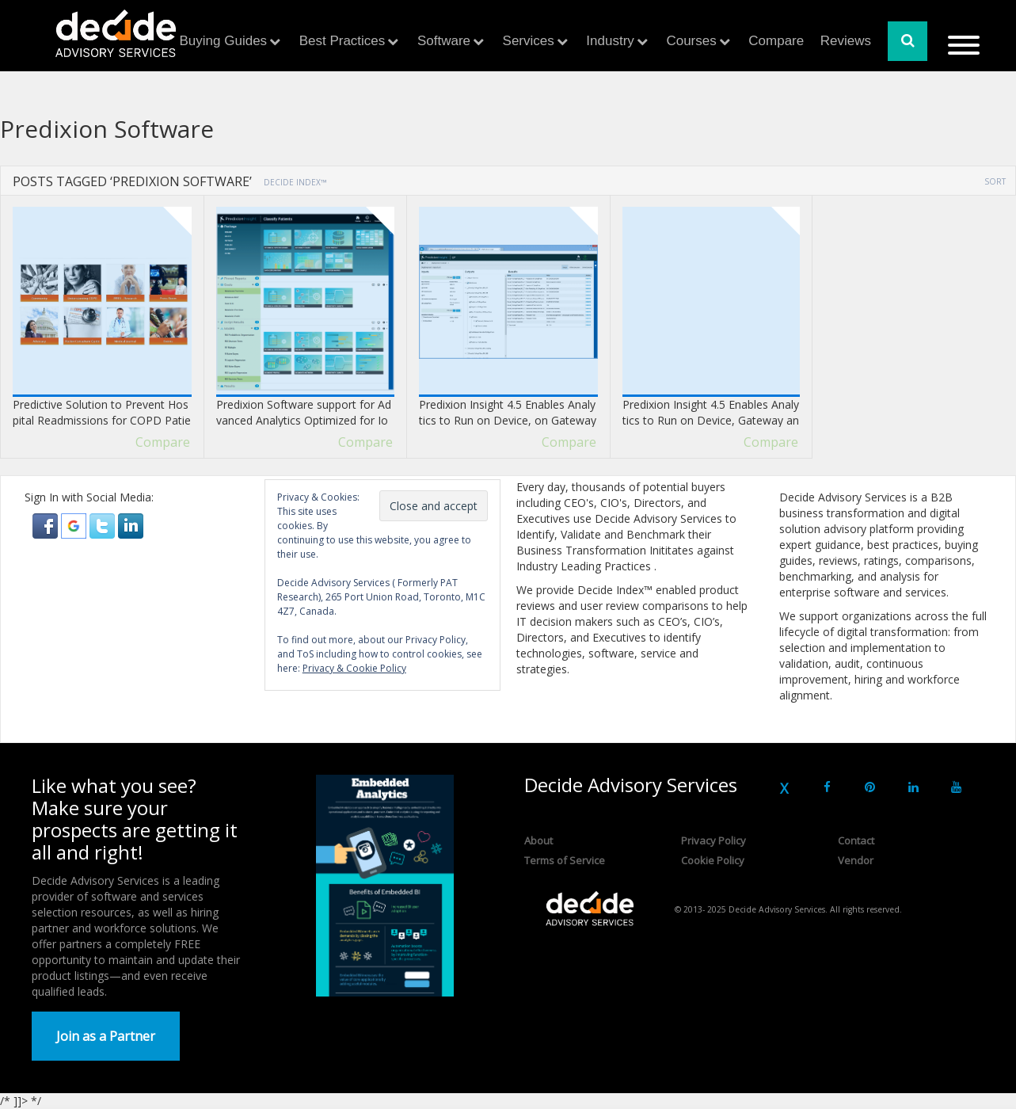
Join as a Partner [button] (105, 1036)
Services (528, 40)
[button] (46, 524)
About (538, 840)
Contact (856, 840)
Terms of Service (564, 860)
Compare (776, 40)
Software (443, 40)
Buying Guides (224, 40)
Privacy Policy (713, 840)
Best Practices (342, 40)
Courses (691, 40)
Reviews (845, 40)
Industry (610, 40)
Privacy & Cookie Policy (354, 668)
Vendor (855, 860)
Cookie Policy (712, 860)
